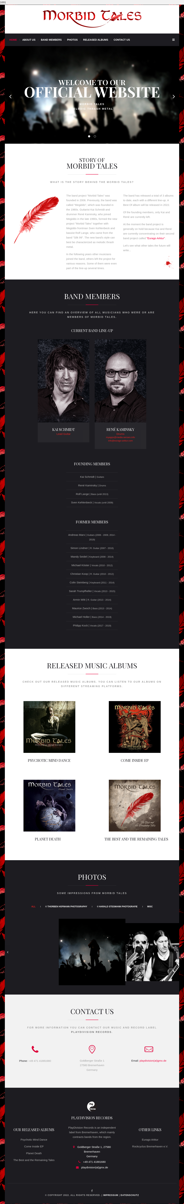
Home (13, 39)
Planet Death (34, 1153)
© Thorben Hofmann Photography (66, 906)
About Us (28, 39)
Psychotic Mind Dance (33, 1139)
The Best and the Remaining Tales (33, 1160)
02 (95, 136)
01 (89, 136)
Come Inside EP (33, 1146)
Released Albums (95, 39)
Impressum (110, 1195)
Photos (72, 39)
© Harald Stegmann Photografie (117, 906)
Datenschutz (130, 1195)
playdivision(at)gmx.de (94, 1167)
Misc (150, 906)
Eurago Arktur (150, 1139)
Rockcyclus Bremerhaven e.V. (150, 1146)
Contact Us (122, 39)
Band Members (51, 39)
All (33, 906)
